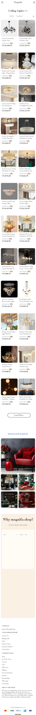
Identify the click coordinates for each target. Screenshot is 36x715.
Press (3, 664)
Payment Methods (7, 646)
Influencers (5, 667)
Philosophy (5, 681)
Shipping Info (6, 638)
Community (5, 683)
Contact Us (5, 636)
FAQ (3, 641)
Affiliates (4, 670)
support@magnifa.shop (8, 629)
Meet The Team (6, 659)
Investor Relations (7, 673)
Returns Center (6, 644)
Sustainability (6, 678)
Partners (4, 675)
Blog (3, 656)
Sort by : (12, 16)
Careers (4, 662)
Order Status (6, 649)
